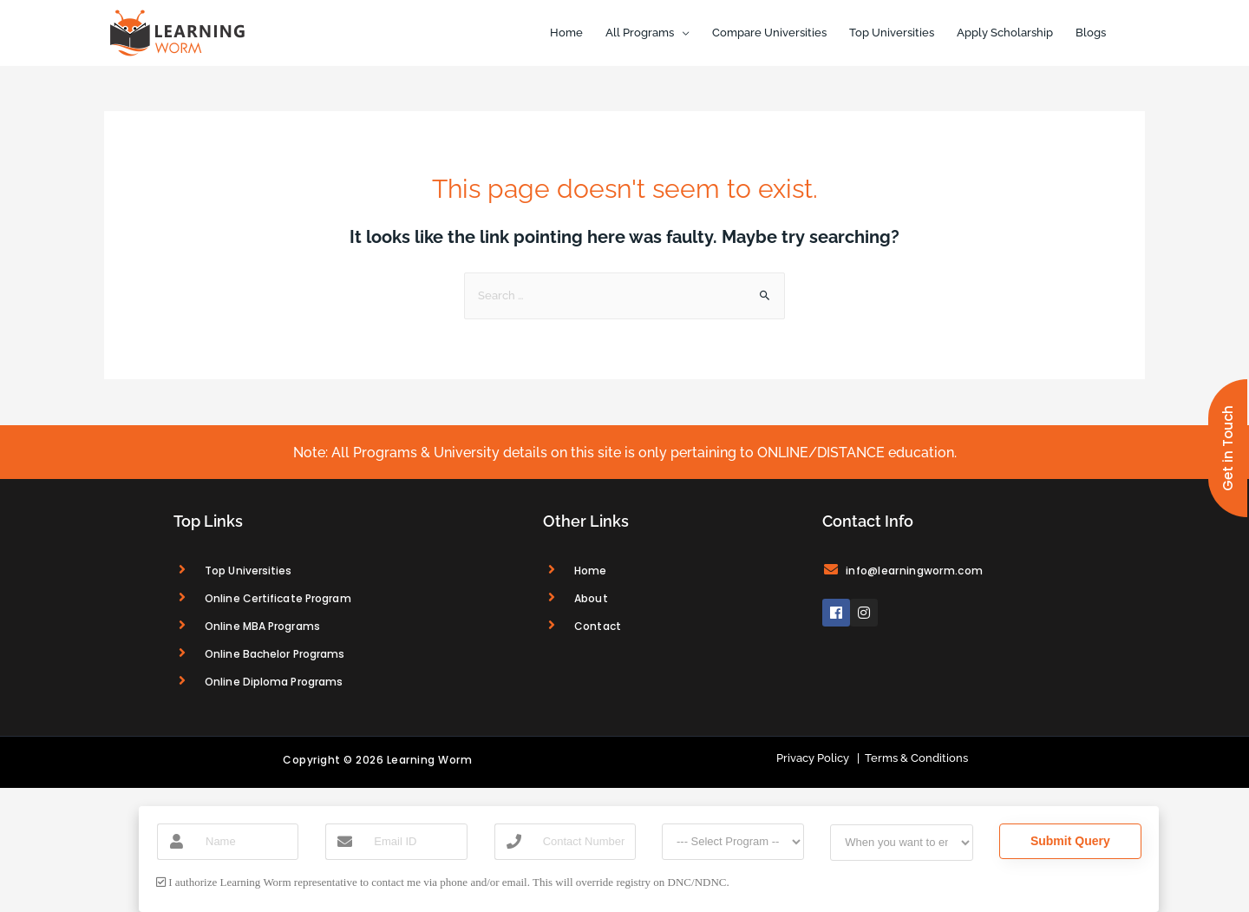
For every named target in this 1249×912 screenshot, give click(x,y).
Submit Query (1070, 841)
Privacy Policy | (818, 757)
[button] (1227, 448)
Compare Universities (769, 32)
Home (566, 32)
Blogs (1091, 32)
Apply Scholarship (1005, 32)
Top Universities (891, 32)
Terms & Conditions (914, 757)
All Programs (639, 32)
